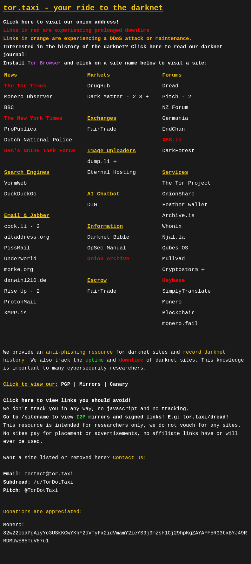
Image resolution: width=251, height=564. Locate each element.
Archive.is (178, 216)
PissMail (17, 248)
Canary (119, 384)
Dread (170, 86)
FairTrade (101, 129)
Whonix (172, 226)
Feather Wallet (185, 205)
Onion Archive (108, 259)
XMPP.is (15, 313)
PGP (65, 384)
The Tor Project (186, 183)
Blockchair (178, 313)
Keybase (173, 280)
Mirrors (90, 384)
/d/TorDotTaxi (53, 482)
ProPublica (20, 129)
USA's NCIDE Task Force (39, 151)
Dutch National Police (38, 140)
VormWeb (15, 183)
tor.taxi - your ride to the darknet (83, 8)
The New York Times (33, 118)
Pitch (170, 97)
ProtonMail (20, 302)
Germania (175, 118)
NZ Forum (175, 108)
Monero (172, 302)
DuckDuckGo (20, 194)
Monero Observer (28, 97)
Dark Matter (105, 97)
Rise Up (15, 291)
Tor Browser (44, 63)
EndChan (173, 129)
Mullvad (173, 259)
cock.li (15, 226)
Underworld (20, 259)
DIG (92, 205)
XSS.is (172, 140)
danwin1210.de (25, 280)
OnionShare (178, 194)
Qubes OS (175, 248)
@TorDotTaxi (41, 490)
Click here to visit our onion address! (61, 22)
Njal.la (173, 237)
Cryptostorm (180, 270)
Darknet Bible (108, 237)
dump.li (98, 162)
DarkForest (178, 151)
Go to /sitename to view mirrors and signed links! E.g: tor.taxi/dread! (116, 417)
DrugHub (98, 86)
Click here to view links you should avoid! (67, 401)
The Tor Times (25, 86)
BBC (9, 108)
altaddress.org (27, 237)
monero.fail (180, 324)
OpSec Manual (106, 248)
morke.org (18, 270)
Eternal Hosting (111, 172)
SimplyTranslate (186, 291)
